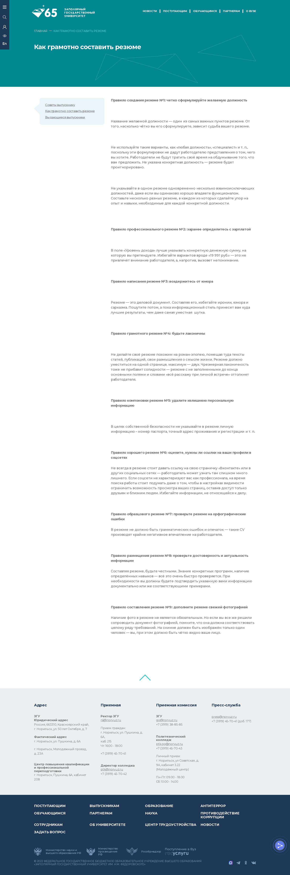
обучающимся (205, 11)
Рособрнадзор (151, 851)
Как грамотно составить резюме (70, 111)
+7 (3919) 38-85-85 (169, 724)
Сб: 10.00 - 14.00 (167, 781)
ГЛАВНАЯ (40, 31)
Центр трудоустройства (170, 825)
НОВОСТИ (150, 11)
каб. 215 (106, 741)
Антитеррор (213, 806)
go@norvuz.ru (166, 720)
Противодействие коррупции (219, 815)
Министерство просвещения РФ (108, 851)
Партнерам (101, 813)
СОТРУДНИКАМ (48, 825)
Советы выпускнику (60, 105)
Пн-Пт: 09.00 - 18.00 (170, 777)
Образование (159, 806)
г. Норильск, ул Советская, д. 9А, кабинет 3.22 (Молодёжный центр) (177, 765)
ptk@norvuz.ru (112, 769)
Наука (151, 813)
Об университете (107, 825)
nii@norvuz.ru (111, 720)
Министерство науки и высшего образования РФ (63, 851)
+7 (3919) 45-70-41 (113, 753)
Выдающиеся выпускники (65, 117)
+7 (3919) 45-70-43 (169, 748)
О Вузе (251, 11)
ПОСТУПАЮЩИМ (175, 11)
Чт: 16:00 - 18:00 (111, 746)
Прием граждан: (113, 728)
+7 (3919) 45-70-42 (114, 774)
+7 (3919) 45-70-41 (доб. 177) (231, 721)
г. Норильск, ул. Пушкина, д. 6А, (122, 735)
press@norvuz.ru (224, 717)
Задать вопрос (49, 832)
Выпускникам (104, 806)
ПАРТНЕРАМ (231, 11)
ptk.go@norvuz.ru (169, 744)
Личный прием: (168, 756)
